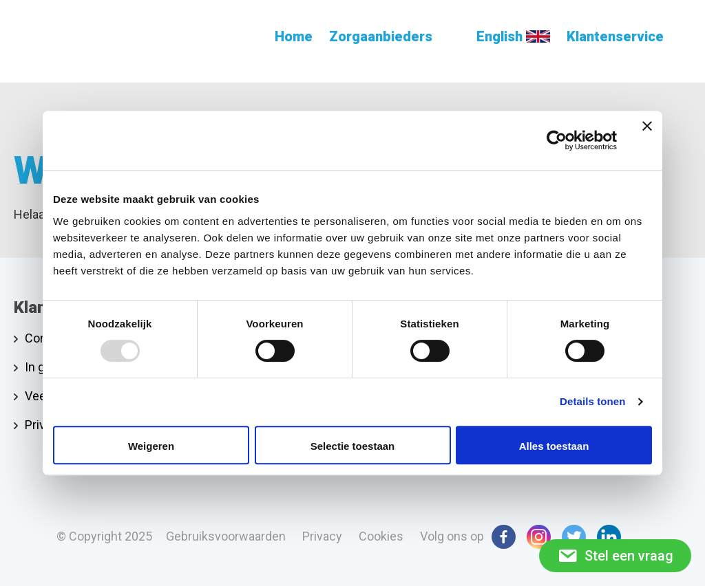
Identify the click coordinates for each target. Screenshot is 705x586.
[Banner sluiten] (647, 140)
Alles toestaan (554, 446)
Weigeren (151, 446)
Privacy (45, 425)
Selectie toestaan (353, 446)
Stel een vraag (615, 555)
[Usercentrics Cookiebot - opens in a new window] (556, 140)
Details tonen (592, 401)
